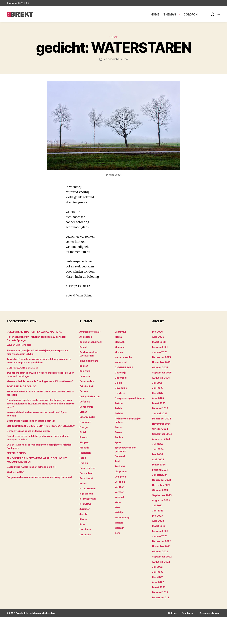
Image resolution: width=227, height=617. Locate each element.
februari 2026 (160, 346)
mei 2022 (157, 576)
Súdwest (120, 456)
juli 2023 (157, 505)
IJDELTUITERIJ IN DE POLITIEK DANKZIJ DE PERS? (34, 331)
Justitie (83, 513)
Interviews (85, 503)
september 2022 (161, 556)
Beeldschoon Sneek (90, 341)
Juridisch (84, 508)
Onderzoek (121, 377)
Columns (84, 375)
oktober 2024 (160, 428)
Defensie (84, 401)
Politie (118, 408)
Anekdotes (85, 336)
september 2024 (162, 433)
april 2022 (158, 582)
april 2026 (158, 336)
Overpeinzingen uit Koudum (130, 398)
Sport (118, 442)
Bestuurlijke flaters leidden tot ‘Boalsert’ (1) (31, 466)
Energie (83, 427)
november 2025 (161, 362)
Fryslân (83, 462)
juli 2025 (157, 382)
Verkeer (119, 486)
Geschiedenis (87, 467)
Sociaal (119, 437)
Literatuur (120, 331)
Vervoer (119, 491)
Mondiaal (120, 346)
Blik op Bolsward (88, 360)
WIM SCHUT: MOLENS (19, 345)
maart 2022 (158, 587)
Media (118, 336)
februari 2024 (160, 469)
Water (118, 502)
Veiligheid (120, 476)
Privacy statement (209, 613)
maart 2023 (158, 525)
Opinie (118, 382)
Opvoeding (121, 387)
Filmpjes (84, 442)
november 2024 (161, 423)
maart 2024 (159, 464)
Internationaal (87, 498)
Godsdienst (86, 478)
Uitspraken (121, 471)
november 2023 (161, 484)
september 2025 (161, 372)
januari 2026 (159, 352)
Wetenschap (122, 517)
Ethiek (83, 432)
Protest (119, 427)
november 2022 (161, 546)
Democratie (86, 406)
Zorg (117, 532)
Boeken (83, 365)
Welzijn (119, 512)
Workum (119, 527)
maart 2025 (158, 403)
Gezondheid (86, 473)
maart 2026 (159, 341)
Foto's (82, 457)
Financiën (85, 452)
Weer (118, 507)
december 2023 (161, 479)
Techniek (120, 466)
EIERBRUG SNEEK (16, 453)
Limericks (85, 534)
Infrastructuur (87, 488)
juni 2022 (157, 571)
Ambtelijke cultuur (89, 331)
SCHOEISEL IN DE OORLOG (21, 386)
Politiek (119, 413)
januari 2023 (159, 536)
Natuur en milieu (124, 357)
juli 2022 (157, 566)
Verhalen (120, 481)
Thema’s (169, 14)
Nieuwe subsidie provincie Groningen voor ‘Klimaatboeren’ (40, 381)
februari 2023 (160, 530)
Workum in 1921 (15, 471)
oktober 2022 (160, 551)
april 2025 (158, 398)
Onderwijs (120, 372)
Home (155, 14)
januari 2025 (159, 413)
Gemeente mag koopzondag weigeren (28, 430)
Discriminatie (87, 416)
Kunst (82, 524)
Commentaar (87, 381)
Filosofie (84, 447)
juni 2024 (158, 449)
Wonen (119, 522)
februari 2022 (160, 592)
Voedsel (119, 496)
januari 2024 (159, 474)
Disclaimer (188, 613)
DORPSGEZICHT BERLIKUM (22, 367)
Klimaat (83, 519)
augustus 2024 (161, 438)
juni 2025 (157, 387)
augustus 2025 (161, 377)
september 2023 (161, 495)
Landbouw (85, 529)
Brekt (19, 613)
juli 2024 (157, 444)
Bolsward (84, 370)
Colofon (191, 14)
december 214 (160, 597)
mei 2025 (157, 392)
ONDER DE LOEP (124, 367)
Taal (117, 461)
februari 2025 (160, 408)
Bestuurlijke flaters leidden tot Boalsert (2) (31, 420)
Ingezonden (86, 493)
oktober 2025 (160, 367)
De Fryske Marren (89, 396)
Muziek (119, 352)
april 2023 (158, 520)
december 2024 (161, 418)
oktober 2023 (160, 490)
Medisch (120, 341)
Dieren (83, 411)
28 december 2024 (116, 59)
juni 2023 (157, 510)
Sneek (118, 432)
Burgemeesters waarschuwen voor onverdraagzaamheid (39, 477)
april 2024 (158, 459)
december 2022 (161, 541)
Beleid (83, 346)
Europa (83, 437)
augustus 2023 (161, 500)
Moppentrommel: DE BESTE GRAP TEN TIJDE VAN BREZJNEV (41, 425)
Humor (83, 483)
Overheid (120, 392)
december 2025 (161, 357)
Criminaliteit (86, 386)
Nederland (121, 362)
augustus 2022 (161, 561)
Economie (85, 421)
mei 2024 (157, 454)
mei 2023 (157, 515)
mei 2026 (157, 331)
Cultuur (83, 391)
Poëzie (113, 37)
